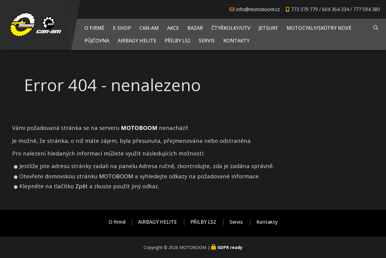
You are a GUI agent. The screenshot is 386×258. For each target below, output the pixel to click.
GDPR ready (229, 247)
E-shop (122, 28)
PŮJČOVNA (96, 40)
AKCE (173, 28)
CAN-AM (149, 28)
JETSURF (268, 28)
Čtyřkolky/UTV (230, 28)
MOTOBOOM (116, 176)
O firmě (94, 28)
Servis (207, 40)
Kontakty (236, 40)
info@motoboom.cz (258, 9)
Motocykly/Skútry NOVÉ (318, 28)
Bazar (195, 28)
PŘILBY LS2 (177, 40)
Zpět (81, 186)
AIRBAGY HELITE (137, 40)
